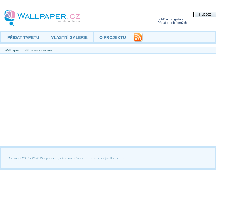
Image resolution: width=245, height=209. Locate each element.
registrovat (178, 19)
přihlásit (163, 19)
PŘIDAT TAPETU (23, 37)
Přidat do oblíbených (172, 22)
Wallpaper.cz (14, 50)
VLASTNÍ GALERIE (69, 37)
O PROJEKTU (112, 37)
